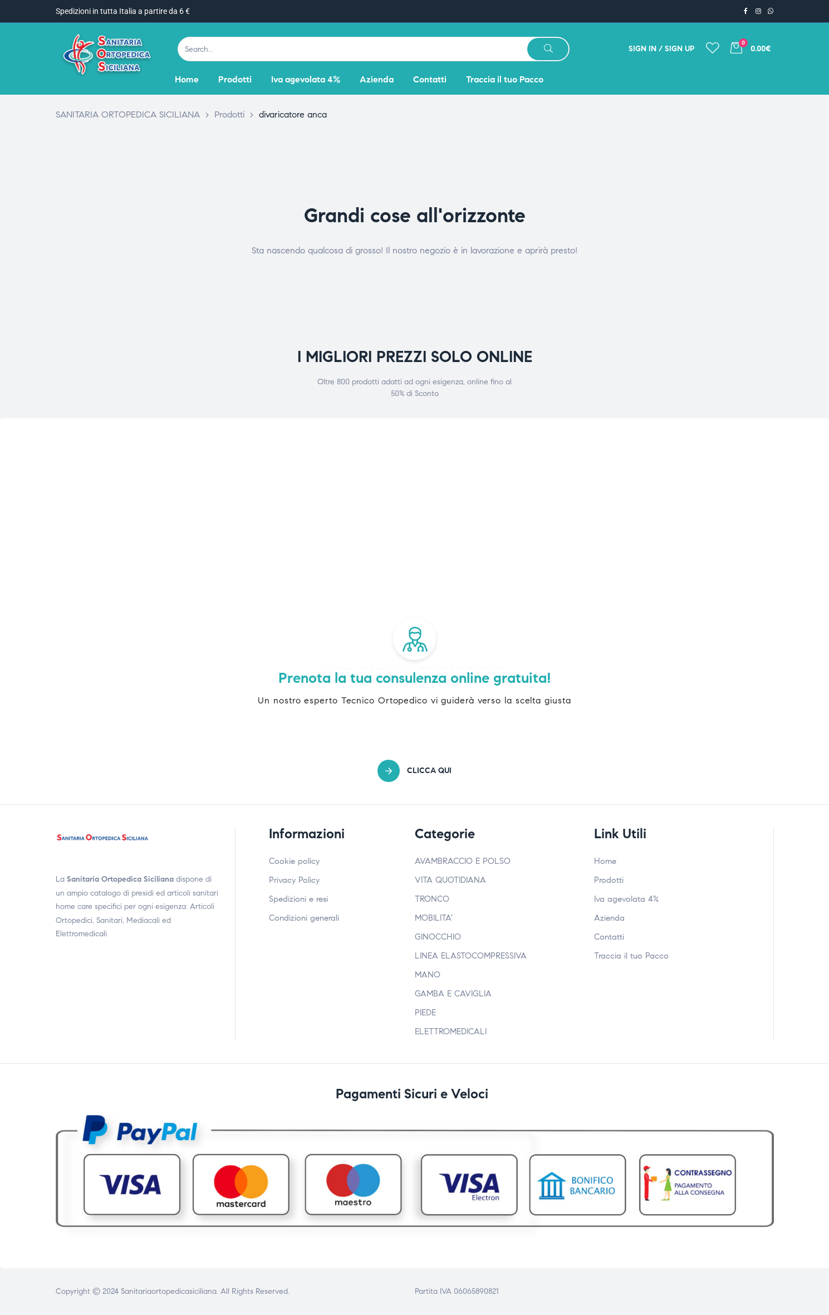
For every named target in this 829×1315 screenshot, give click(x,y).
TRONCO (432, 899)
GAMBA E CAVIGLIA (453, 994)
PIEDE (425, 1013)
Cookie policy (294, 861)
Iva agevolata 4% (626, 899)
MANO (427, 975)
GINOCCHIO (438, 937)
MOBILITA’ (434, 918)
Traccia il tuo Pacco (631, 956)
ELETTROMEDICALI (451, 1031)
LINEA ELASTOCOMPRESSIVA (471, 956)
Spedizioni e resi (298, 899)
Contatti (609, 937)
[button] (414, 771)
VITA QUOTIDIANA (450, 880)
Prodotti (609, 880)
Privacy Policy (294, 880)
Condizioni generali (304, 918)
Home (605, 861)
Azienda (609, 918)
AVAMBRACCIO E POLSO (463, 861)
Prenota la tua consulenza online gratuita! (414, 678)
